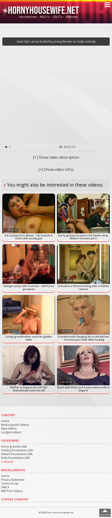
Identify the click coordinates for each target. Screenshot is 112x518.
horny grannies (14, 446)
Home (5, 421)
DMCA (5, 487)
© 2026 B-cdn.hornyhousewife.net (56, 512)
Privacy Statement (12, 480)
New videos (9, 428)
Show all (8, 461)
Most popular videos (15, 425)
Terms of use (9, 483)
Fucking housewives (17, 450)
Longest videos (11, 432)
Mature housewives (16, 454)
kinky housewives (15, 458)
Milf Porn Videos (12, 491)
